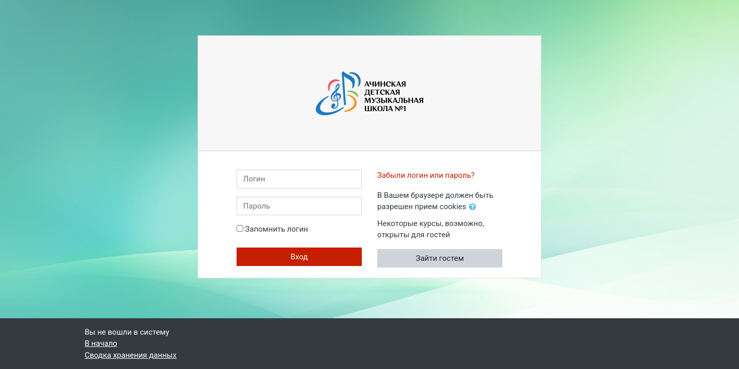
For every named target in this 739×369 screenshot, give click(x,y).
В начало (101, 343)
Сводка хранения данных (131, 355)
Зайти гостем (440, 258)
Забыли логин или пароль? (426, 175)
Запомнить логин (276, 229)
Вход (299, 256)
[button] (474, 207)
